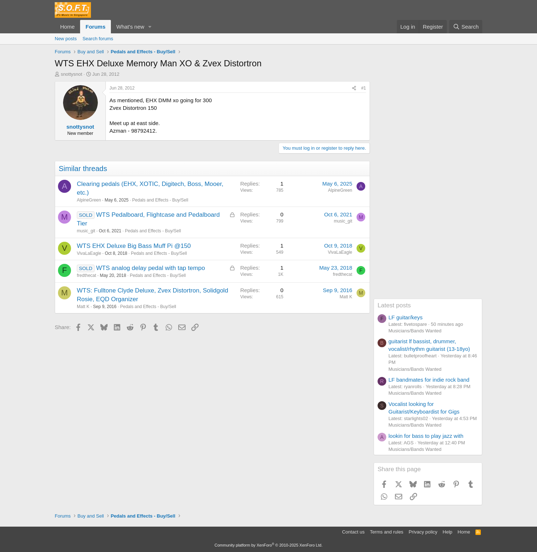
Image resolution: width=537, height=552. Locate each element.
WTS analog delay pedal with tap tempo (150, 268)
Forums (95, 27)
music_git (86, 230)
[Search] (465, 26)
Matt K (83, 306)
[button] (150, 26)
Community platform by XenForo (268, 545)
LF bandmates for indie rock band (428, 380)
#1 (363, 88)
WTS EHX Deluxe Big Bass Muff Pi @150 (134, 245)
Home (67, 27)
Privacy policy (423, 532)
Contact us (353, 532)
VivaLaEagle (89, 253)
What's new (130, 27)
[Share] (354, 88)
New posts (66, 38)
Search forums (98, 38)
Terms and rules (386, 532)
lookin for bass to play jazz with (425, 436)
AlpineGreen (89, 200)
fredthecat (86, 275)
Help (448, 532)
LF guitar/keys (405, 317)
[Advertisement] (428, 190)
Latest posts (394, 305)
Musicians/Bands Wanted (414, 330)
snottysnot (71, 74)
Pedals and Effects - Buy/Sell (160, 200)
